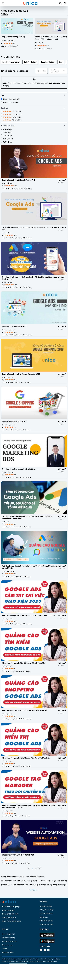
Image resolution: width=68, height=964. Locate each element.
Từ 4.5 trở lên (11, 112)
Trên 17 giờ (6, 142)
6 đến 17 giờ (7, 139)
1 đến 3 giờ (6, 132)
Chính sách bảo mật (46, 924)
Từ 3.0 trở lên (11, 120)
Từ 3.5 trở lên (11, 117)
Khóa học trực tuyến (10, 99)
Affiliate (4, 948)
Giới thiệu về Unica (46, 906)
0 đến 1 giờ (6, 129)
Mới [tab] (12, 14)
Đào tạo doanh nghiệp (9, 941)
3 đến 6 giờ (6, 135)
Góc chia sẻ (44, 917)
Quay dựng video (7, 952)
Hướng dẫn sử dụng (46, 910)
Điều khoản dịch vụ (46, 921)
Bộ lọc (41, 71)
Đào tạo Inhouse (7, 945)
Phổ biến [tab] (4, 14)
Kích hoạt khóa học (46, 913)
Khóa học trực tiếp (9, 102)
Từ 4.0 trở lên (11, 114)
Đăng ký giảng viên (8, 934)
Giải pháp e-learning (8, 937)
